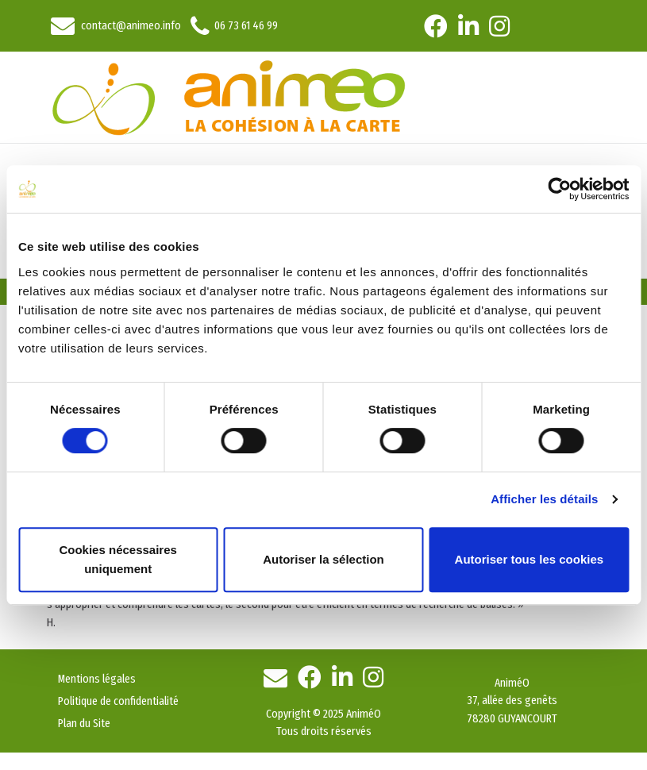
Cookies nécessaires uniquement (117, 559)
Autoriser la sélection (323, 559)
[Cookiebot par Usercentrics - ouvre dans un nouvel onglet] (559, 189)
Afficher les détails (544, 499)
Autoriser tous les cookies (529, 559)
